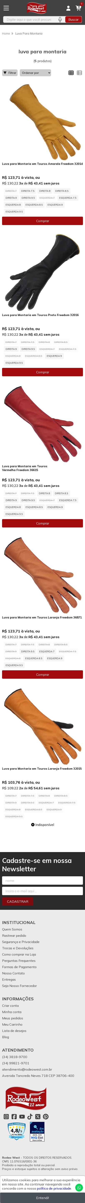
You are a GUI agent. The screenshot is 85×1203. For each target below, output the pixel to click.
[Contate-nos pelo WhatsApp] (79, 1187)
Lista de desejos (14, 1031)
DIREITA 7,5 (27, 190)
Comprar (42, 221)
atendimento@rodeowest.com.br (27, 1069)
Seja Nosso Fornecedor (19, 986)
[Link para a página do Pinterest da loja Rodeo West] (46, 1117)
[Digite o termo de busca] (29, 19)
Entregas (9, 979)
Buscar (73, 19)
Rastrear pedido (14, 935)
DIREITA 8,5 (62, 190)
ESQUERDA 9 (55, 204)
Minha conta (11, 1012)
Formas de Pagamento (19, 967)
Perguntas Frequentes (19, 961)
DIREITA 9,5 (28, 197)
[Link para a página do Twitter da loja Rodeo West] (38, 1117)
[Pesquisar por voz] (60, 19)
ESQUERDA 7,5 (67, 197)
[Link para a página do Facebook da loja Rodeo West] (14, 1117)
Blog (5, 1037)
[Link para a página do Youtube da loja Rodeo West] (22, 1117)
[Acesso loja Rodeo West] (68, 8)
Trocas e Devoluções (17, 948)
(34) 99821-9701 (15, 1063)
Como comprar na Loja (19, 954)
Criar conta (10, 1005)
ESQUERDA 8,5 (34, 204)
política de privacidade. (54, 1188)
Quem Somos (12, 929)
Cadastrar (17, 901)
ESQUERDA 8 (13, 204)
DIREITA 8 (45, 190)
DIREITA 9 (11, 197)
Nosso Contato (13, 973)
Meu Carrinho (12, 1024)
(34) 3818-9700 (14, 1057)
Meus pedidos (12, 1018)
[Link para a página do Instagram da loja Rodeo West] (6, 1117)
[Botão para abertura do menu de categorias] (6, 8)
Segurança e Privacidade (20, 942)
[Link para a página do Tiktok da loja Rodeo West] (30, 1117)
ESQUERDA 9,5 (14, 211)
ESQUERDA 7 (46, 651)
